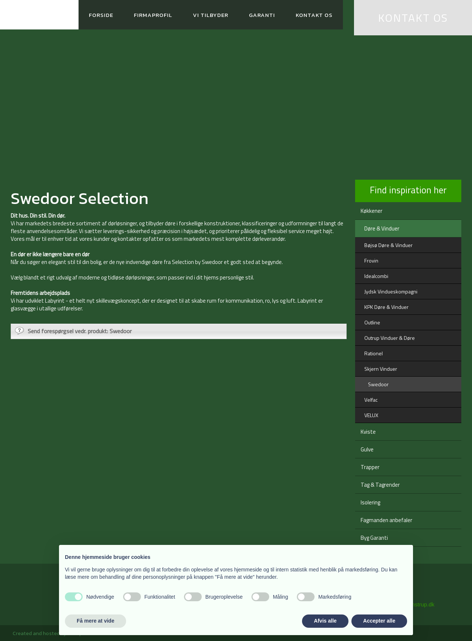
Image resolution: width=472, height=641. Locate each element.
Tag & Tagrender (380, 484)
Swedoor (378, 384)
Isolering (370, 502)
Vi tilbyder (210, 15)
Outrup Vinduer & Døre (389, 338)
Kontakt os (314, 15)
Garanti (262, 15)
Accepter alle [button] (379, 621)
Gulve (367, 449)
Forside (101, 15)
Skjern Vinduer (380, 369)
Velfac (371, 400)
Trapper (370, 467)
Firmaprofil (153, 15)
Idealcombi (376, 276)
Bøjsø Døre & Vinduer (388, 245)
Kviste (368, 431)
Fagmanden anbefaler (386, 520)
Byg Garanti (374, 537)
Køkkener (371, 211)
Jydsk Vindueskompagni (390, 291)
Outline (372, 322)
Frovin (371, 260)
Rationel (373, 353)
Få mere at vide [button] (95, 621)
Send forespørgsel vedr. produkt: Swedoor (73, 331)
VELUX (371, 415)
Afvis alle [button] (325, 621)
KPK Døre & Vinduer (386, 307)
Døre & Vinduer (381, 228)
